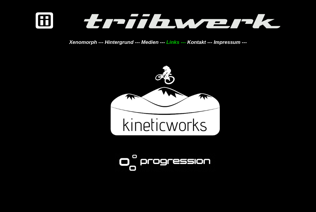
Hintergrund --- (122, 42)
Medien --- (153, 42)
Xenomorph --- (86, 42)
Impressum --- (229, 42)
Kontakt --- (199, 42)
